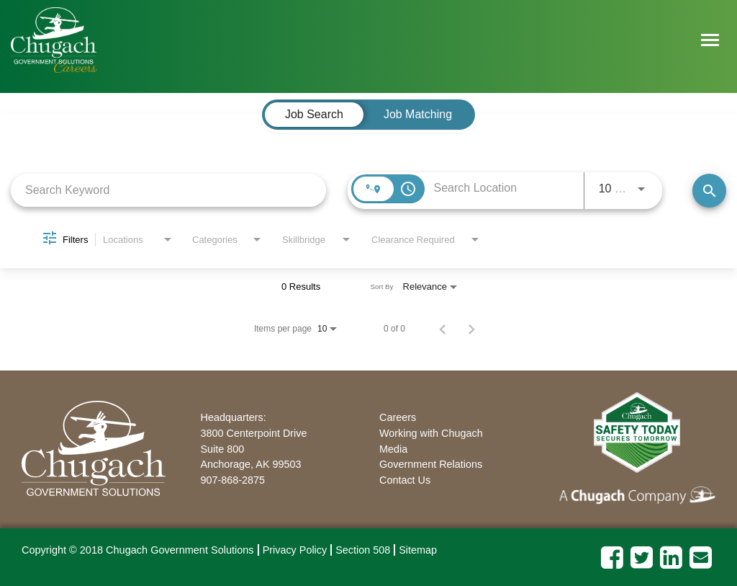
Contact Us (404, 480)
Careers (397, 417)
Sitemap (418, 550)
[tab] (314, 114)
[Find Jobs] (709, 191)
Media (393, 449)
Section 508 (362, 550)
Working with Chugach (431, 433)
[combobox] (168, 190)
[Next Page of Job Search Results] (471, 328)
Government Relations (430, 464)
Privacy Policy (295, 550)
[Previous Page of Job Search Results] (442, 328)
